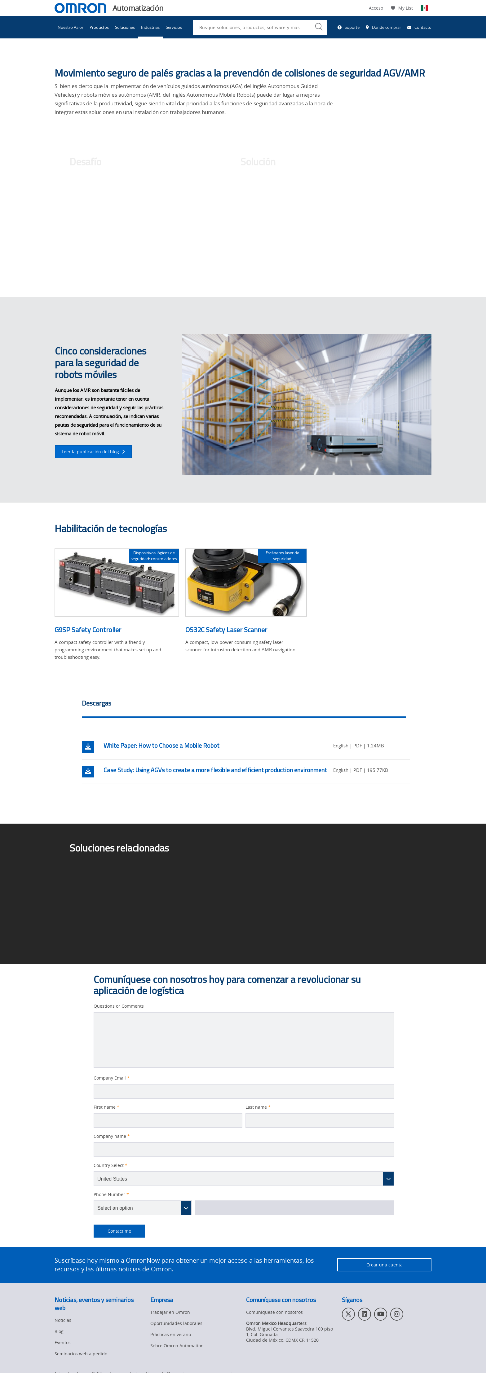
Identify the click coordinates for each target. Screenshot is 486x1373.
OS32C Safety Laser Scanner (226, 629)
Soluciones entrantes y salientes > (293, 887)
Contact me (112, 1231)
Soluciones (125, 27)
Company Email (112, 1078)
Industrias (150, 27)
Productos (99, 27)
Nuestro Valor (70, 27)
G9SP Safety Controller (88, 629)
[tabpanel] (246, 759)
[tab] (244, 705)
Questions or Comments (119, 1006)
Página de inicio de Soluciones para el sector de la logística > (146, 892)
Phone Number (111, 1194)
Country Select (110, 1165)
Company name (112, 1136)
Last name (258, 1107)
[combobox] (260, 27)
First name (106, 1107)
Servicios (174, 27)
